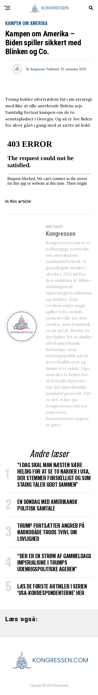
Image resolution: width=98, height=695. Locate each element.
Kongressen (38, 69)
